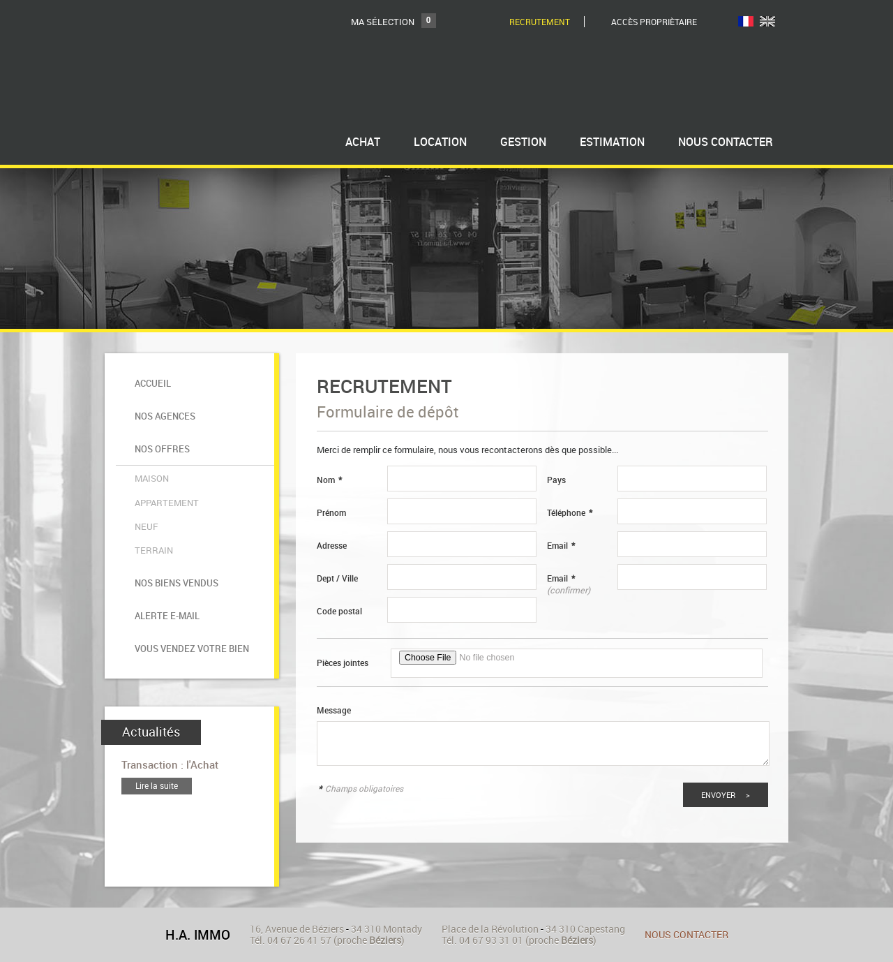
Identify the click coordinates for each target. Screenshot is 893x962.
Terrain (152, 493)
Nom (329, 480)
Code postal (339, 611)
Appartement (165, 459)
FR (745, 21)
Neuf (144, 476)
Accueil (151, 378)
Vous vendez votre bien (190, 563)
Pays (556, 480)
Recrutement (539, 21)
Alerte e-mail (165, 540)
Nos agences (163, 400)
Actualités (151, 641)
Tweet (767, 945)
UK (767, 21)
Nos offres (160, 423)
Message (334, 710)
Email (561, 546)
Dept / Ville (337, 578)
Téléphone (569, 513)
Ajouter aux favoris (265, 944)
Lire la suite (156, 695)
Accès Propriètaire (654, 21)
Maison (150, 442)
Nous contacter (686, 890)
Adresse (332, 546)
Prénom (331, 513)
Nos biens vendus (174, 518)
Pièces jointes (342, 663)
